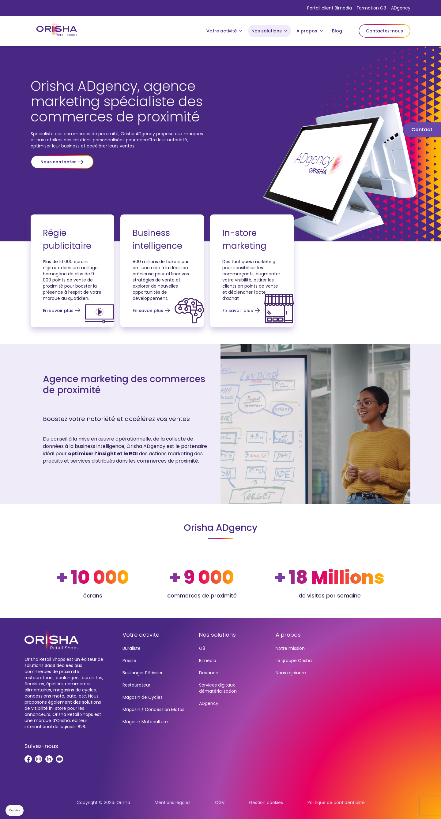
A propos (309, 31)
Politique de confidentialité (336, 802)
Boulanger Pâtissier (143, 673)
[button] (62, 162)
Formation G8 (371, 8)
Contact (421, 129)
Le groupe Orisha (294, 660)
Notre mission (290, 648)
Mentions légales (172, 802)
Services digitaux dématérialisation (218, 688)
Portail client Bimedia (329, 8)
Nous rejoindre (291, 673)
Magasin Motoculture (145, 722)
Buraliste (132, 648)
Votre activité (224, 31)
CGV (219, 802)
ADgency (400, 8)
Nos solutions (269, 31)
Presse (129, 660)
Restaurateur (136, 685)
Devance (208, 673)
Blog (337, 31)
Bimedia (207, 660)
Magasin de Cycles (143, 697)
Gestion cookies (266, 802)
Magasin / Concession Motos (153, 709)
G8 (202, 648)
